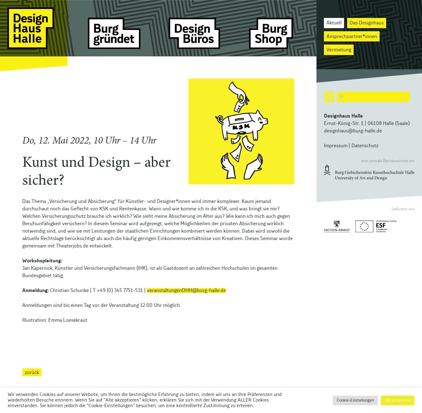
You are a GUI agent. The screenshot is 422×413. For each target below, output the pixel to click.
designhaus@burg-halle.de (353, 130)
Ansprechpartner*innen (351, 36)
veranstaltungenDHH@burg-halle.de (186, 290)
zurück (32, 372)
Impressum (335, 145)
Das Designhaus (367, 22)
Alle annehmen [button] (398, 400)
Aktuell (334, 22)
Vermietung (338, 49)
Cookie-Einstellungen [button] (355, 400)
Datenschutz (364, 145)
